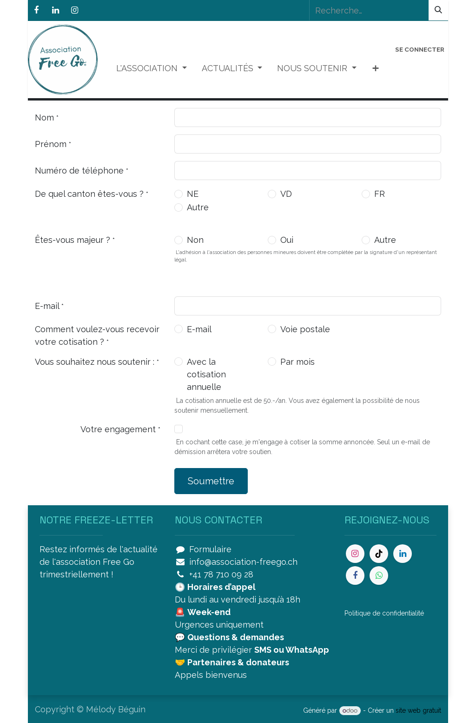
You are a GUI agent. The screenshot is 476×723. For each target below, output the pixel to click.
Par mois (297, 362)
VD (286, 194)
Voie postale (305, 329)
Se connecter (419, 49)
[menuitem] (151, 68)
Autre (198, 207)
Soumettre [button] (211, 481)
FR (379, 194)
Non (195, 240)
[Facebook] (36, 10)
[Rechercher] (438, 10)
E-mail (199, 329)
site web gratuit (418, 710)
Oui (286, 240)
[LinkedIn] (55, 10)
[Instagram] (74, 10)
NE (192, 194)
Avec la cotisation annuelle (206, 374)
